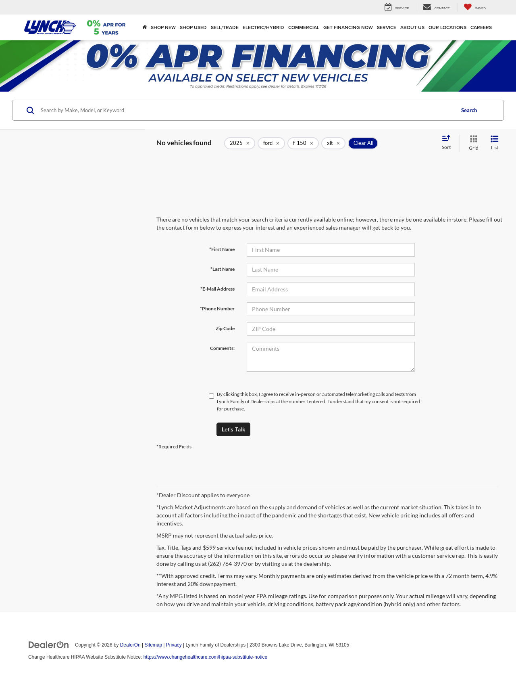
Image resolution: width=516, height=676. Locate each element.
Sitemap (153, 645)
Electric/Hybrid (263, 27)
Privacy (174, 645)
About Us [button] (412, 27)
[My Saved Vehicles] (475, 7)
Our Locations (447, 27)
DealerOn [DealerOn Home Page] (130, 645)
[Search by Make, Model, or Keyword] (246, 110)
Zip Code (225, 328)
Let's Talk (233, 429)
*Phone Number (217, 309)
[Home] (144, 27)
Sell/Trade (225, 27)
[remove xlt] (333, 143)
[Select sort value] (449, 143)
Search (469, 110)
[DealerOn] (48, 644)
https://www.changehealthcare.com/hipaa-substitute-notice (205, 657)
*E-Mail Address (217, 289)
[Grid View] (472, 143)
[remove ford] (271, 143)
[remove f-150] (303, 143)
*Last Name (222, 269)
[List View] (495, 143)
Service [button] (386, 27)
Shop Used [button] (193, 27)
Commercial (303, 27)
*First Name (222, 249)
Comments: (222, 348)
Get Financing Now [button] (348, 27)
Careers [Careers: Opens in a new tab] (481, 27)
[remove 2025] (239, 143)
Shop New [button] (163, 27)
